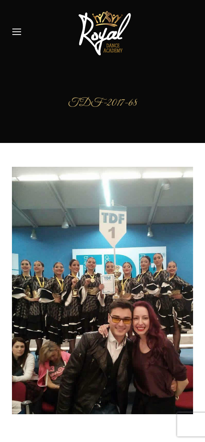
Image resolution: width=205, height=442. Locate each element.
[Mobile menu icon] (16, 32)
